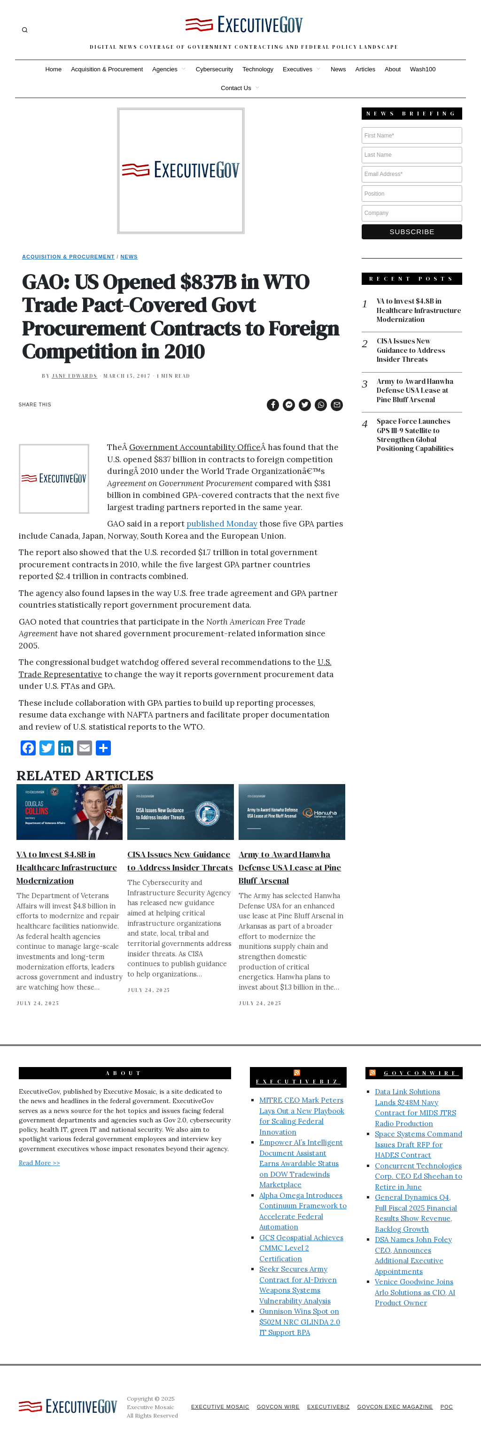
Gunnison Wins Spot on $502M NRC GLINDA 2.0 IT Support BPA (299, 1322)
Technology (257, 69)
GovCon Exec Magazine (395, 1407)
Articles (365, 69)
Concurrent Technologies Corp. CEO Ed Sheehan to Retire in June (418, 1176)
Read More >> (39, 1163)
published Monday (221, 524)
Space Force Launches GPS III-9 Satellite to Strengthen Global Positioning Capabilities (415, 436)
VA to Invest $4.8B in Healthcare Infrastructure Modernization (66, 867)
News (338, 69)
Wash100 (422, 69)
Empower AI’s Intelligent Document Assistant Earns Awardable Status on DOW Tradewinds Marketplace (301, 1163)
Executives (297, 69)
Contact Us (236, 88)
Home (53, 69)
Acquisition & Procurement (107, 69)
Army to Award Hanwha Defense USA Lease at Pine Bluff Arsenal (290, 867)
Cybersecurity (214, 69)
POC (447, 1407)
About (393, 69)
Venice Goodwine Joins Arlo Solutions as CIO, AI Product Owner (415, 1292)
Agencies (164, 69)
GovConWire (421, 1073)
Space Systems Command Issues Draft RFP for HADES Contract (418, 1144)
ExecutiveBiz (298, 1081)
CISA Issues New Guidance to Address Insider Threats (411, 351)
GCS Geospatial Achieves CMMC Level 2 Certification (301, 1248)
